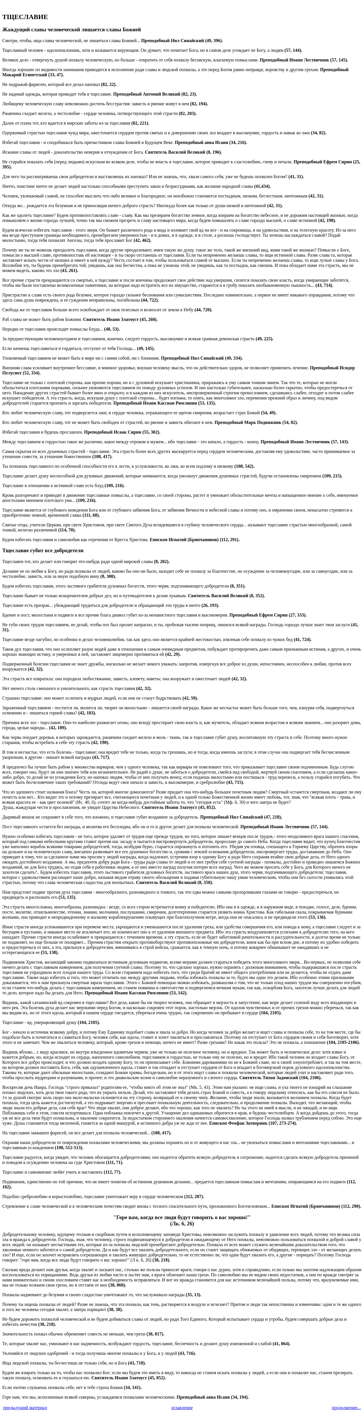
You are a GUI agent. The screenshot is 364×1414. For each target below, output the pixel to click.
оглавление (182, 1407)
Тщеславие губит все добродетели (42, 550)
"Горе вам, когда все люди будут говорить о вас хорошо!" (182, 1217)
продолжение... (346, 1407)
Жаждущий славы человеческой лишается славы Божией (71, 29)
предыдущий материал (25, 1407)
